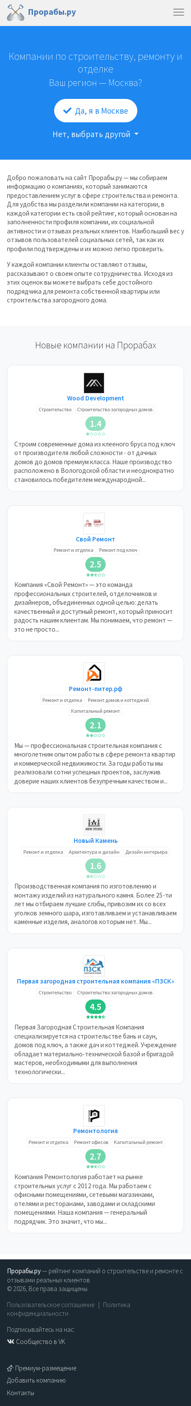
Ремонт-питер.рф (96, 689)
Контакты (20, 1393)
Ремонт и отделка (74, 550)
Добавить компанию (36, 1380)
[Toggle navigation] (178, 12)
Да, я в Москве (95, 110)
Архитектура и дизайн (94, 852)
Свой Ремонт (95, 539)
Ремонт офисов (91, 1142)
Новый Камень (96, 840)
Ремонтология (95, 1131)
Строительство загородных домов (114, 409)
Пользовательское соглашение (50, 1305)
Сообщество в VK (36, 1341)
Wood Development (95, 398)
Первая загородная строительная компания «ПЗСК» (95, 981)
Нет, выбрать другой (92, 134)
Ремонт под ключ (118, 550)
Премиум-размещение (41, 1368)
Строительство (55, 409)
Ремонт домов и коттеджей (118, 700)
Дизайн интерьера (146, 852)
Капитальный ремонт (95, 711)
